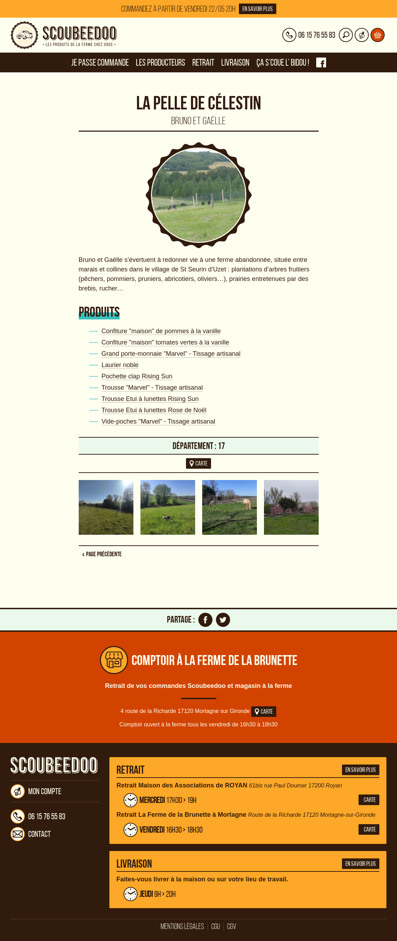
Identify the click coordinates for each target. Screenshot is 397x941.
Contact (31, 834)
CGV (231, 926)
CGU (215, 926)
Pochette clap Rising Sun (137, 376)
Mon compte (36, 791)
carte (198, 463)
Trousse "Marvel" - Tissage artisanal (152, 387)
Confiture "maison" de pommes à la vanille (161, 331)
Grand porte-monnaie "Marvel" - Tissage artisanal (171, 353)
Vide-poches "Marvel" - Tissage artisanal (159, 421)
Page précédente (104, 554)
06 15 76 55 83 (38, 816)
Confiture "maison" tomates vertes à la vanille (165, 342)
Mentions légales (182, 926)
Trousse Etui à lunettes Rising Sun (150, 398)
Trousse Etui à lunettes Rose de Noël (154, 410)
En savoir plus (257, 8)
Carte (264, 711)
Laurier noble (120, 364)
